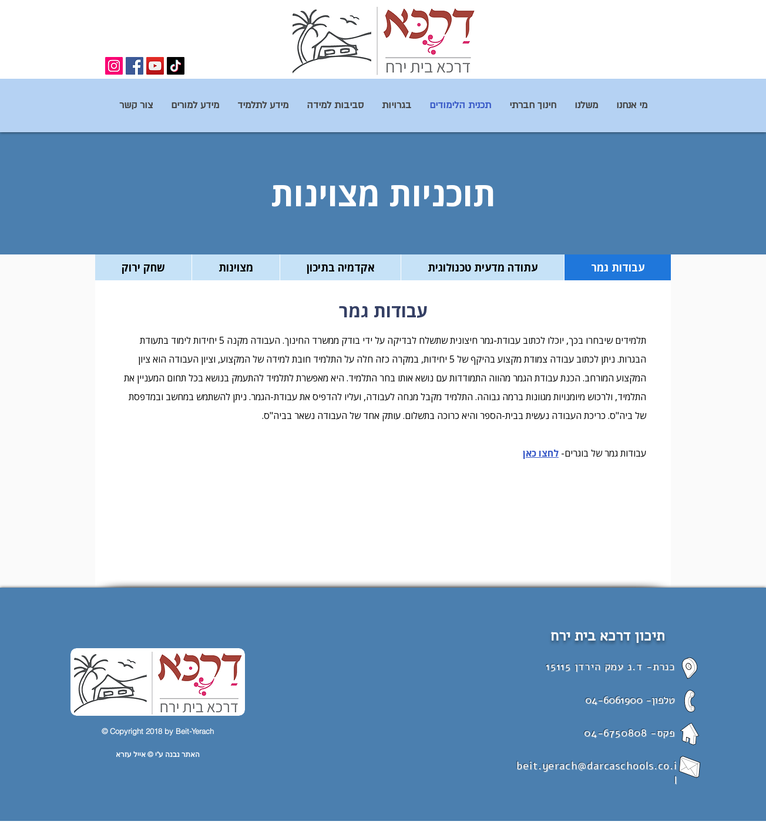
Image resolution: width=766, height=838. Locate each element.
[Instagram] (114, 66)
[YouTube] (155, 66)
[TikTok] (175, 66)
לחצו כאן (541, 453)
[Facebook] (134, 66)
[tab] (618, 267)
